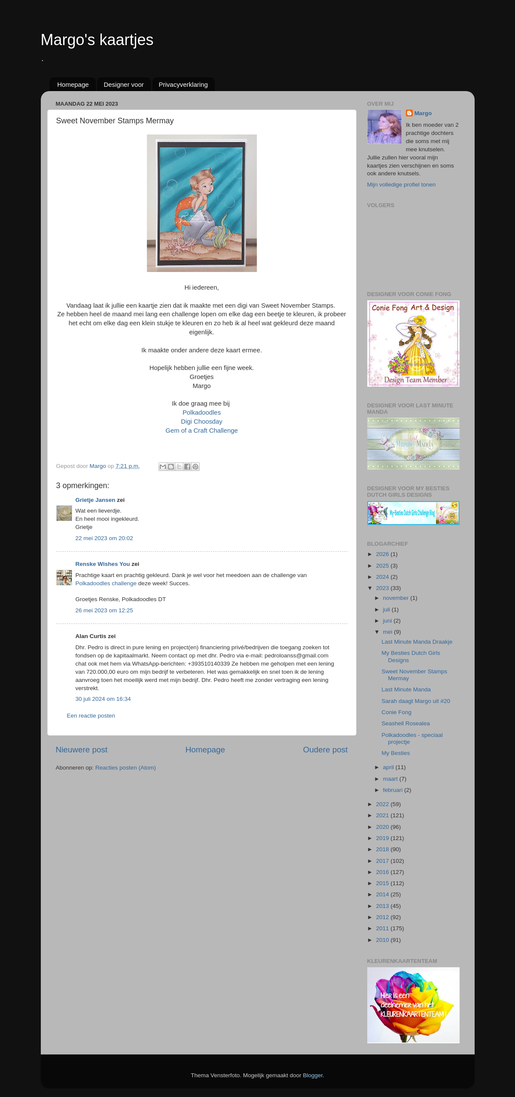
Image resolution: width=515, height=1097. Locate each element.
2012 (383, 917)
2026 (383, 554)
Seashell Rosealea (405, 723)
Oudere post (325, 749)
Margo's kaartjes (97, 40)
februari (394, 790)
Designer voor (123, 84)
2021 (383, 815)
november (397, 598)
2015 (383, 883)
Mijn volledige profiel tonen (401, 184)
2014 (383, 894)
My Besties (395, 753)
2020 (383, 827)
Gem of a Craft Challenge (201, 430)
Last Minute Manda (406, 689)
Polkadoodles (202, 412)
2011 (383, 928)
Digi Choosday (201, 421)
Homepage (72, 84)
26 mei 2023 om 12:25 (104, 610)
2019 (383, 838)
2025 (383, 565)
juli (387, 609)
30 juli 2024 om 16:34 (103, 699)
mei (388, 632)
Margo (423, 113)
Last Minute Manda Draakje (416, 642)
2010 (383, 940)
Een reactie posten (91, 715)
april (389, 767)
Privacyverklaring (183, 84)
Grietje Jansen (96, 500)
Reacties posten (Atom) (125, 767)
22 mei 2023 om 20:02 (104, 538)
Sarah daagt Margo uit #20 (415, 701)
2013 (383, 906)
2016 (383, 872)
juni (388, 620)
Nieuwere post (82, 749)
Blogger (313, 1075)
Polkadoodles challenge (106, 583)
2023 (383, 588)
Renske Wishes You (103, 564)
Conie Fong (396, 712)
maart (391, 779)
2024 (383, 577)
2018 (383, 849)
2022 (383, 804)
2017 (383, 861)
